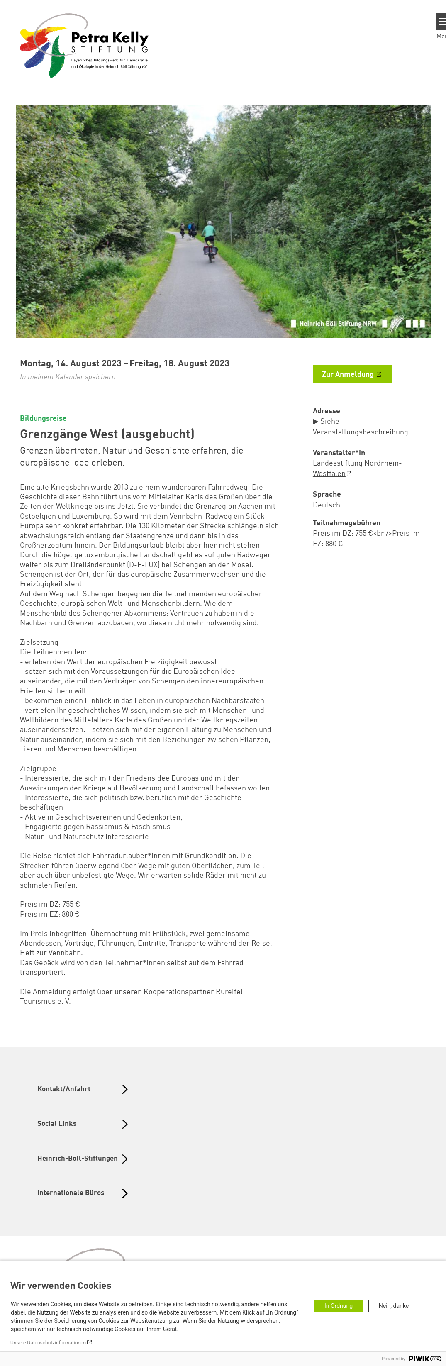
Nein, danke (394, 1306)
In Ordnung (338, 1306)
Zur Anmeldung (348, 374)
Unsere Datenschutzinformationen (48, 1343)
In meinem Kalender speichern (68, 377)
